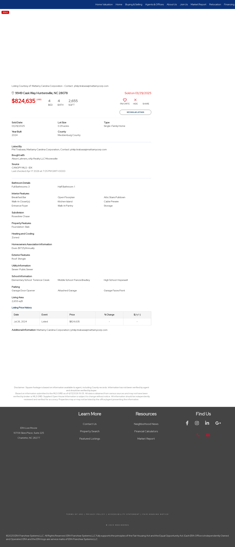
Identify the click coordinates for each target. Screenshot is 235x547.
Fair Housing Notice (156, 514)
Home (119, 4)
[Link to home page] (3, 4)
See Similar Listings (135, 112)
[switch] (125, 102)
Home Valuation (104, 4)
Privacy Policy (95, 514)
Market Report (198, 4)
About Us (172, 4)
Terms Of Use (74, 514)
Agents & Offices (154, 4)
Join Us (184, 4)
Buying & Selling (133, 4)
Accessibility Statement (124, 514)
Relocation (215, 4)
